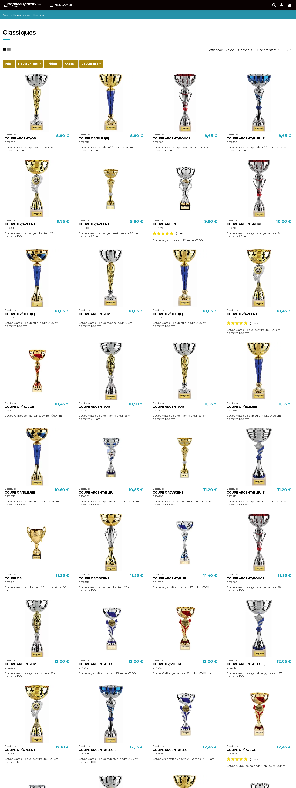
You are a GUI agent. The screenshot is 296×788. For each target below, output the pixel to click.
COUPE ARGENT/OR (20, 138)
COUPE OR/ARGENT (20, 224)
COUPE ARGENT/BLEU (96, 492)
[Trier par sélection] (268, 50)
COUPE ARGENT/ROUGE (171, 138)
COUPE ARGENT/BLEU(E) (246, 138)
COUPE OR (13, 578)
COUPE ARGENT (165, 224)
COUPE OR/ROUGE (19, 407)
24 (287, 50)
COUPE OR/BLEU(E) (94, 138)
